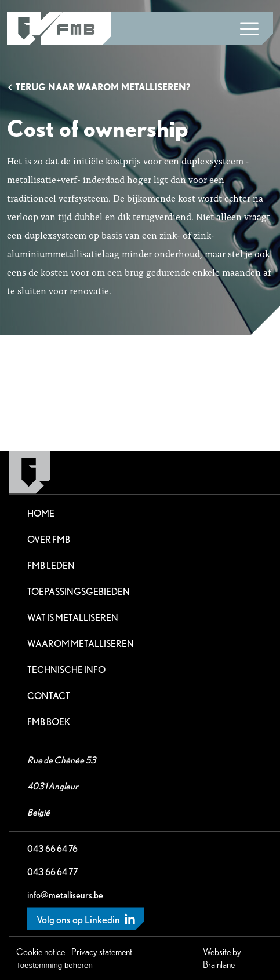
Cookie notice (40, 951)
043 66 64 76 (52, 848)
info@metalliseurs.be (65, 895)
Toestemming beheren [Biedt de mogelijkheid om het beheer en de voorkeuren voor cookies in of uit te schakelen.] (54, 965)
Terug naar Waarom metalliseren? (98, 87)
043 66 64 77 (52, 871)
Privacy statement (101, 951)
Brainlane (219, 964)
